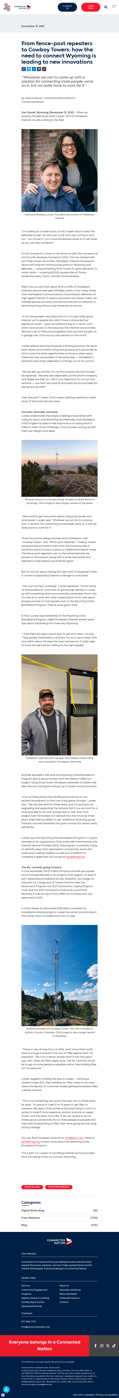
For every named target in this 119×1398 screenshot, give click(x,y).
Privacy (99, 1395)
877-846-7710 (28, 1322)
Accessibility (111, 1395)
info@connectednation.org (35, 1327)
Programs (26, 1294)
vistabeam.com (74, 1138)
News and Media (68, 1294)
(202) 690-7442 (84, 1382)
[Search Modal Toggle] (106, 7)
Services (25, 1286)
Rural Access (32, 1187)
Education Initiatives (70, 1290)
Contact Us (67, 7)
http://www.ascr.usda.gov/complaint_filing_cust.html (47, 1371)
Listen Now (90, 7)
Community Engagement (34, 1290)
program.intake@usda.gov (40, 1384)
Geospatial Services (31, 1306)
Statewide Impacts (70, 1298)
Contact (64, 1302)
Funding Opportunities (33, 1302)
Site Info (77, 1395)
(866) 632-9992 (32, 1373)
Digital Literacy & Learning (35, 1298)
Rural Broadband (59, 1187)
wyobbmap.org (75, 857)
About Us (64, 1286)
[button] (6, 1389)
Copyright (89, 1395)
